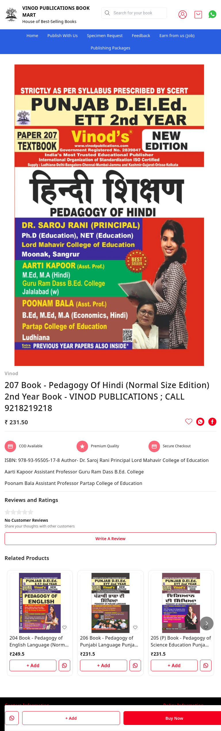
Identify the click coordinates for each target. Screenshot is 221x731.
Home (32, 35)
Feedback (141, 35)
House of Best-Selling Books (49, 21)
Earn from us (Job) (177, 35)
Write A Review (110, 497)
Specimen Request (105, 35)
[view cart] (198, 14)
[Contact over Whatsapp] (212, 14)
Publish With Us (62, 35)
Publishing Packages (110, 48)
